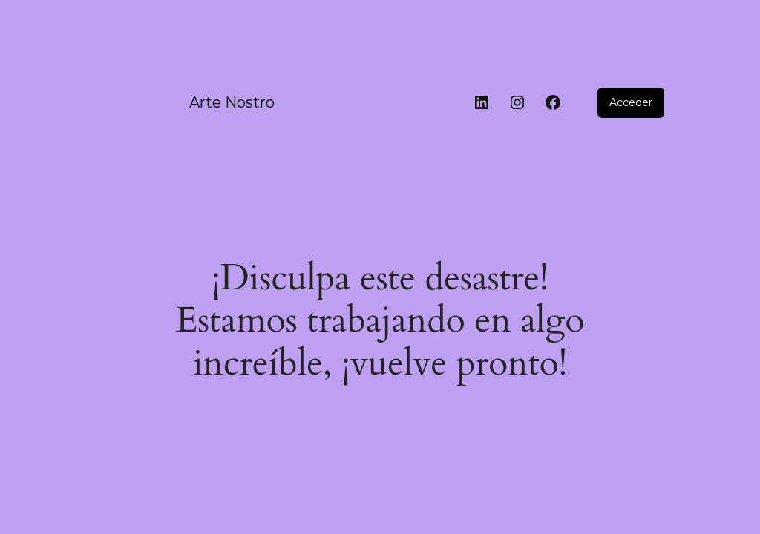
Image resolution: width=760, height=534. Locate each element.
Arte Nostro (232, 102)
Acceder (630, 102)
